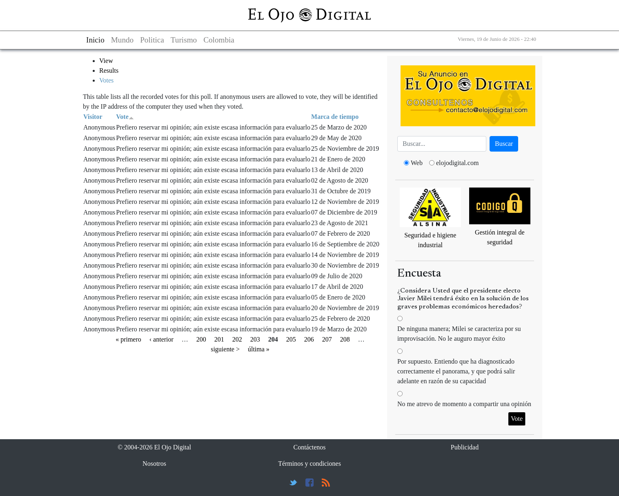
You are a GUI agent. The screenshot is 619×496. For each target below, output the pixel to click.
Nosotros (154, 463)
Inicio (95, 40)
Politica (152, 40)
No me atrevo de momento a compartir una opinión (464, 403)
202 (237, 339)
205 (291, 339)
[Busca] (441, 144)
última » (258, 349)
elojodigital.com (457, 162)
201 (219, 339)
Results (108, 70)
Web (417, 162)
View (106, 60)
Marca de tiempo (334, 116)
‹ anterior (161, 339)
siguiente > (225, 349)
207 (327, 339)
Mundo (122, 40)
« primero (128, 339)
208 (345, 339)
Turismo (184, 40)
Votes (106, 80)
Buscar (504, 143)
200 (201, 339)
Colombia (218, 40)
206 (309, 339)
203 (255, 339)
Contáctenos (309, 447)
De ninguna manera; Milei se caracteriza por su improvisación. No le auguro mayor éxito (459, 333)
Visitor (92, 116)
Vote (125, 116)
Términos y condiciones (309, 463)
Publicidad (465, 447)
